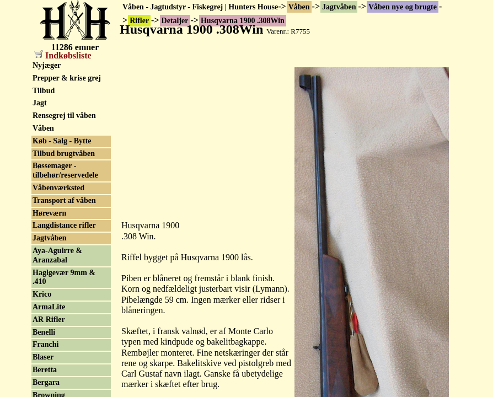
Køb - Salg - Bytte (62, 141)
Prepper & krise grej (67, 78)
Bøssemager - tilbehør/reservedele (65, 170)
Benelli (44, 332)
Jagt (40, 103)
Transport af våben (64, 200)
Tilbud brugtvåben (64, 153)
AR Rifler (49, 319)
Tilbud (44, 91)
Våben (299, 7)
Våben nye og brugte (402, 7)
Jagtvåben (339, 7)
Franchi (45, 344)
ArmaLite (49, 307)
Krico (42, 294)
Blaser (43, 357)
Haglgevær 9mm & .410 (64, 277)
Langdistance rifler (64, 225)
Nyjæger (47, 65)
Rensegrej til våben (64, 115)
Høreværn (49, 213)
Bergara (46, 382)
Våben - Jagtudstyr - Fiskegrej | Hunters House (200, 7)
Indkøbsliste (63, 55)
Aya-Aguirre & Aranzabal (57, 255)
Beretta (45, 370)
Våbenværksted (58, 188)
